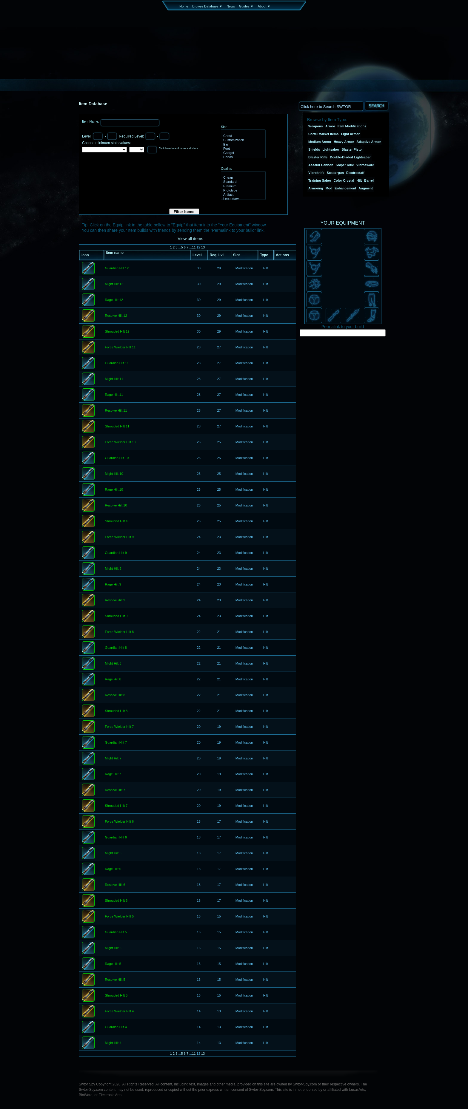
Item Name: (91, 121)
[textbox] (331, 106)
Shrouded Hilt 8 (116, 711)
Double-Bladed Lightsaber (350, 157)
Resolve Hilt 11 (116, 411)
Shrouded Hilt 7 (116, 806)
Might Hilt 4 (113, 1043)
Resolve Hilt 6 (115, 885)
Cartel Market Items (323, 134)
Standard (242, 182)
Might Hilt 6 (113, 853)
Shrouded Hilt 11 (117, 426)
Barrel (369, 180)
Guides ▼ (246, 6)
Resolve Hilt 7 (115, 790)
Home (183, 6)
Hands (242, 157)
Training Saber (319, 180)
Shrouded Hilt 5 (116, 995)
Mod (329, 188)
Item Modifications (352, 126)
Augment (365, 188)
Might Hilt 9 (113, 569)
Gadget (242, 153)
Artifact (242, 195)
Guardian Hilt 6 (116, 837)
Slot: (224, 127)
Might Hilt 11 (114, 379)
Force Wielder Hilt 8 (119, 632)
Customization (242, 140)
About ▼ (264, 6)
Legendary (242, 199)
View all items (190, 238)
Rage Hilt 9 (113, 584)
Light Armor (350, 134)
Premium (242, 186)
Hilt (359, 180)
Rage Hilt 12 (114, 300)
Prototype (242, 191)
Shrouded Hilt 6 (116, 901)
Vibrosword (365, 165)
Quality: (226, 168)
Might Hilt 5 (113, 948)
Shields (314, 149)
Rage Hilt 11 (114, 395)
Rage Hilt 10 (114, 490)
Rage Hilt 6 (113, 869)
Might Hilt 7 (113, 758)
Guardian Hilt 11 (117, 363)
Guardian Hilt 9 (116, 553)
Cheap (242, 178)
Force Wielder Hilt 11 (120, 347)
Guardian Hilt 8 (116, 648)
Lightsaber (330, 149)
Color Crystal (343, 180)
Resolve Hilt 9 (115, 600)
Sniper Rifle (345, 165)
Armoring (315, 188)
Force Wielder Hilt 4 (119, 1011)
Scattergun (335, 172)
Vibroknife (316, 172)
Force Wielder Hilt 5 (119, 916)
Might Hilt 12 (114, 284)
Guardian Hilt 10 (117, 458)
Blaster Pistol (351, 149)
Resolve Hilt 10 (116, 505)
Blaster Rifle (317, 157)
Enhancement (345, 188)
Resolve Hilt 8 (115, 695)
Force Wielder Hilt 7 (119, 727)
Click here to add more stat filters (178, 148)
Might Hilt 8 (113, 663)
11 (193, 247)
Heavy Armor (344, 141)
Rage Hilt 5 (113, 964)
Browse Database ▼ (207, 6)
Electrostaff (355, 172)
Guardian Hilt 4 (116, 1027)
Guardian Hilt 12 (117, 268)
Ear (242, 145)
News (231, 6)
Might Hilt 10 (114, 474)
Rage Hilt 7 (113, 774)
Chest (242, 136)
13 (203, 247)
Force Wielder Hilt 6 (119, 822)
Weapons (315, 126)
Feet (242, 149)
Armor (330, 126)
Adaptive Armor (368, 141)
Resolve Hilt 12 (116, 316)
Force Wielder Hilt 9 (119, 537)
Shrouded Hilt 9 (116, 616)
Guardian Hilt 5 (116, 932)
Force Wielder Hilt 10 (120, 442)
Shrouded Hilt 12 (117, 331)
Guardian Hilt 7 (116, 743)
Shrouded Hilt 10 (117, 521)
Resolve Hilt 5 (115, 980)
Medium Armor (319, 141)
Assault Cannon (320, 165)
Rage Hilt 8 (113, 679)
